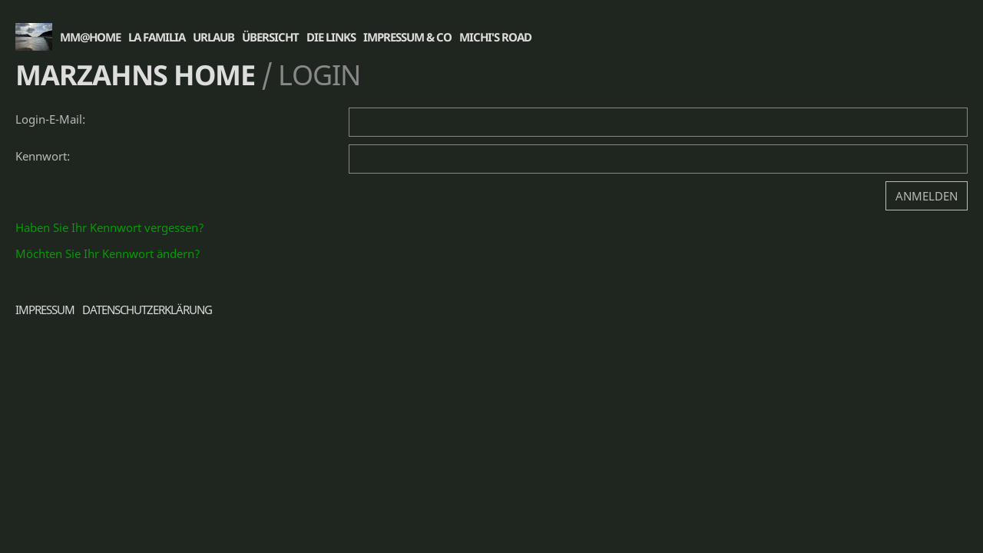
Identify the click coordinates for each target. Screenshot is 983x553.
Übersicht (270, 37)
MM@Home (90, 37)
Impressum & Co (407, 37)
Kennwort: (42, 156)
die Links (331, 37)
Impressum (44, 309)
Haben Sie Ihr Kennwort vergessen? (109, 227)
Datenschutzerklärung (147, 309)
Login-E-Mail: (50, 119)
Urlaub (213, 37)
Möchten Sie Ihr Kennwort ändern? (107, 253)
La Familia (156, 37)
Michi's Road (495, 37)
